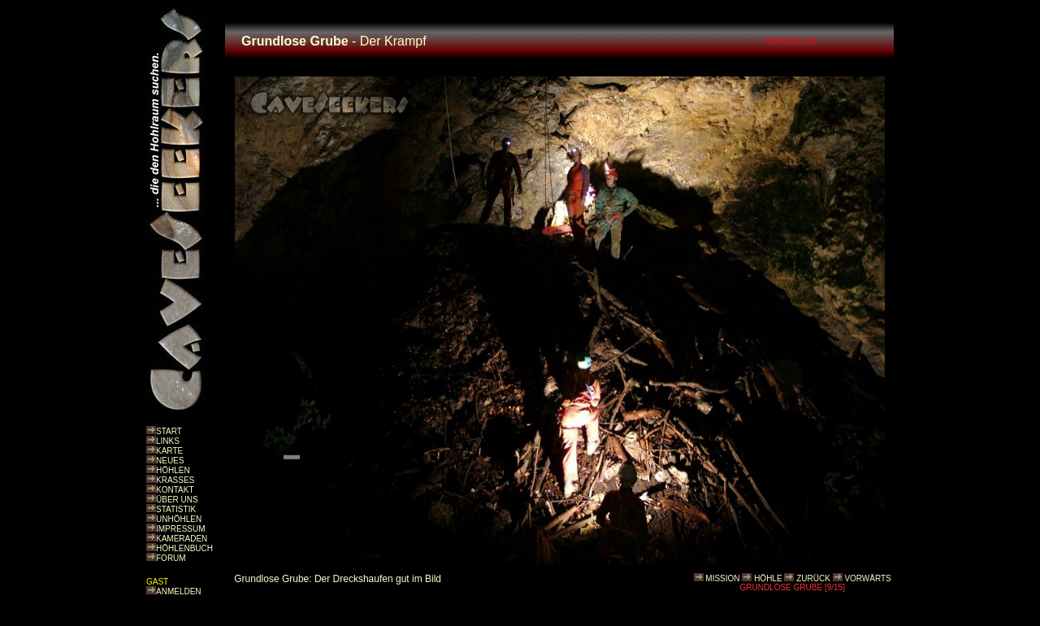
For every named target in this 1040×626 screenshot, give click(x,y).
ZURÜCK (813, 578)
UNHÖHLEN (179, 519)
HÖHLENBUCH (184, 548)
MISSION (722, 578)
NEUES (170, 460)
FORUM (171, 558)
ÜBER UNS (177, 499)
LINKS (168, 441)
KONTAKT (174, 489)
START (169, 431)
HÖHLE (768, 578)
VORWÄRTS (867, 578)
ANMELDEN (179, 591)
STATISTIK (176, 509)
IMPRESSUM (181, 528)
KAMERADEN (181, 538)
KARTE (169, 450)
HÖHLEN (173, 470)
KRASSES (175, 480)
